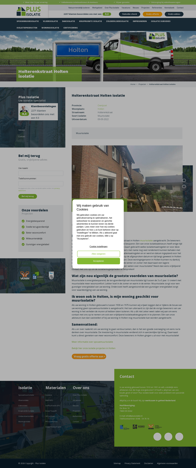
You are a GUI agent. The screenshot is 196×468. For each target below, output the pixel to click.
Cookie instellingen (98, 246)
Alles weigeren (98, 254)
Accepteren (98, 261)
